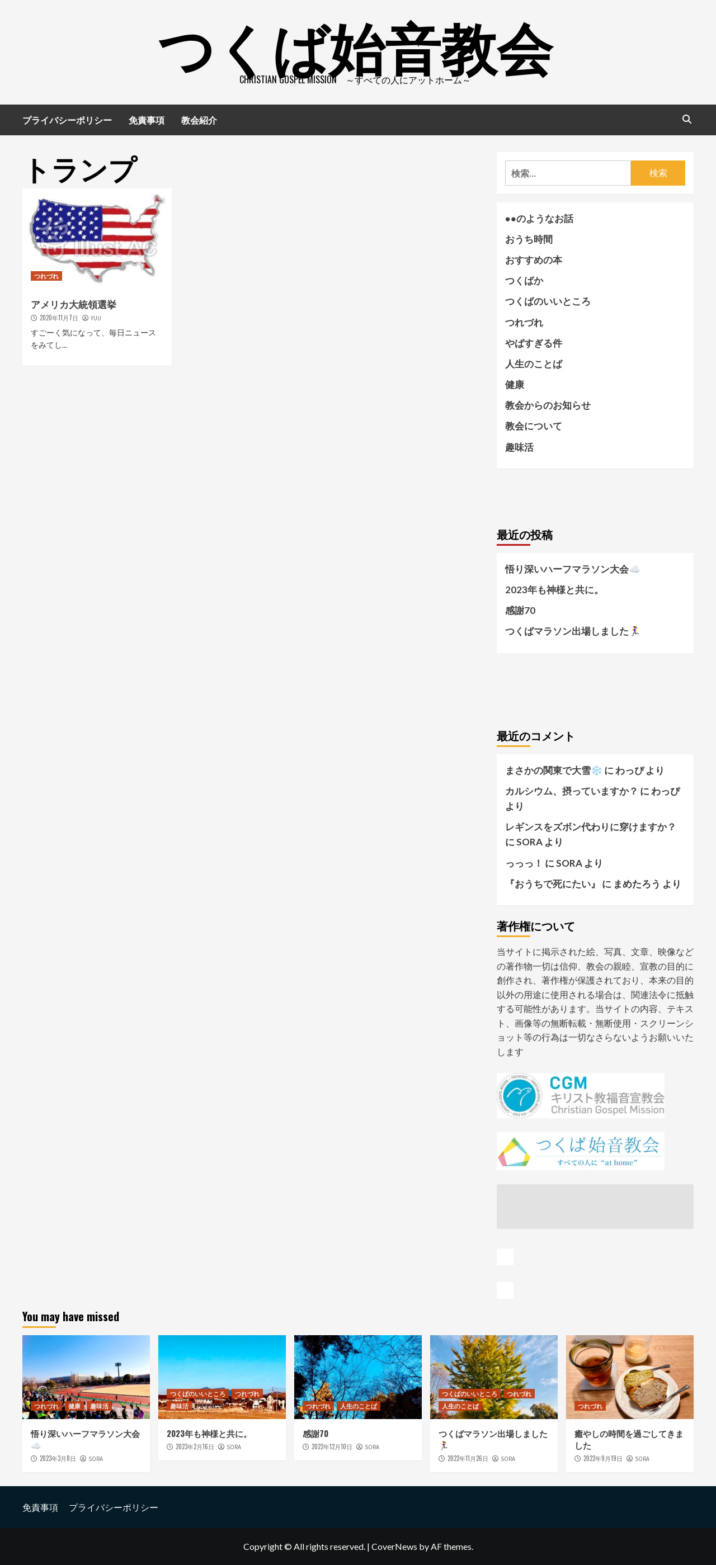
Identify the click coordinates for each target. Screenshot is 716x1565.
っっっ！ (524, 863)
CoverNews (394, 1546)
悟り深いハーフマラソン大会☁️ (572, 569)
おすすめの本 (533, 260)
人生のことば (533, 364)
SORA (95, 1459)
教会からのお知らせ (548, 405)
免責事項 (146, 119)
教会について (533, 426)
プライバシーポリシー (67, 119)
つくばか (524, 280)
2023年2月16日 (195, 1446)
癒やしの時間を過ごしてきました (629, 1439)
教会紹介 (199, 119)
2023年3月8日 (58, 1458)
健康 (514, 384)
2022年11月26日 (467, 1458)
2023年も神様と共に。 (554, 589)
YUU (96, 318)
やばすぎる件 (533, 343)
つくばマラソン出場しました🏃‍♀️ (572, 631)
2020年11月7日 (59, 317)
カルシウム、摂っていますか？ (571, 791)
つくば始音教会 (355, 44)
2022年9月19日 (603, 1458)
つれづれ (46, 275)
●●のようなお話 (539, 218)
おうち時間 (529, 239)
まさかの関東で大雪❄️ (553, 770)
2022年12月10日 (332, 1446)
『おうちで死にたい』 (552, 884)
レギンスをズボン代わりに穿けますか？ (590, 827)
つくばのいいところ (548, 301)
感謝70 (520, 610)
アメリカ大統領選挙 (73, 304)
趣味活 (519, 447)
